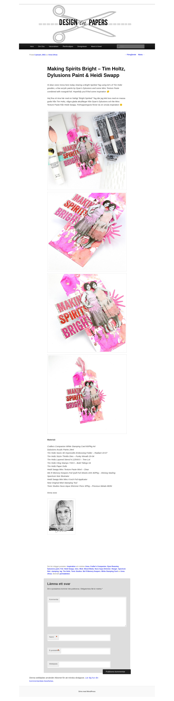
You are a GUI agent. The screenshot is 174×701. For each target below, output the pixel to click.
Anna (87, 566)
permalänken (65, 574)
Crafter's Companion (98, 566)
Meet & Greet (96, 46)
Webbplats (53, 664)
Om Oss (41, 46)
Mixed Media (89, 569)
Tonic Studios (76, 571)
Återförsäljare (68, 46)
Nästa (141, 55)
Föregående (130, 55)
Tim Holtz (66, 571)
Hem (32, 46)
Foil (61, 569)
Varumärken (53, 46)
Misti (81, 569)
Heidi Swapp (69, 569)
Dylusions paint (53, 569)
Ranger (114, 569)
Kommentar (53, 599)
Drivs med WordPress (87, 691)
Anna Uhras (52, 55)
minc (77, 569)
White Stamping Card (109, 571)
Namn (53, 637)
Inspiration (71, 566)
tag (61, 571)
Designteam (82, 46)
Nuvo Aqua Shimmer (103, 569)
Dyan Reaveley (113, 566)
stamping (55, 571)
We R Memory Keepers (91, 571)
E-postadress (54, 650)
